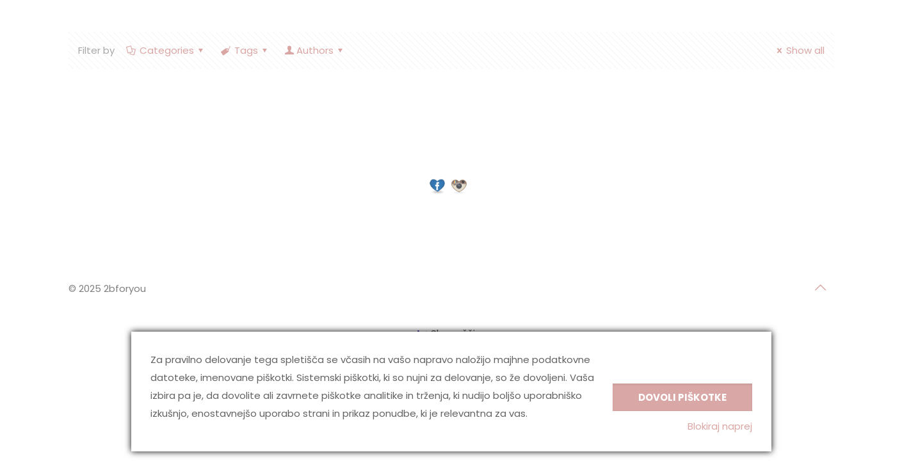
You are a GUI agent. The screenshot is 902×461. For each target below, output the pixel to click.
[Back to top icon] (820, 287)
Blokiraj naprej (720, 426)
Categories (165, 50)
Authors (315, 50)
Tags (245, 50)
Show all (799, 50)
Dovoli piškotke (682, 397)
